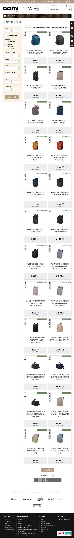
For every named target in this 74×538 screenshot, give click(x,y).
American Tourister (11, 47)
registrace (59, 6)
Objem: (7, 79)
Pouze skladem (13, 36)
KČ (66, 6)
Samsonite (11, 42)
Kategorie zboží (12, 15)
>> (59, 480)
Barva (7, 59)
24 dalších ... (48, 470)
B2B (33, 2)
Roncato (10, 44)
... (55, 480)
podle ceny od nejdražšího (60, 27)
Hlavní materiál (10, 52)
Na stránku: (44, 475)
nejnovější (28, 27)
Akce (6, 66)
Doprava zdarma (10, 72)
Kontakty (27, 2)
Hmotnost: (8, 86)
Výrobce (7, 39)
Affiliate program (9, 529)
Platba (13, 2)
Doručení (6, 2)
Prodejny (19, 2)
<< (36, 480)
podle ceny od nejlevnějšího (41, 27)
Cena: (6, 28)
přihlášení (53, 6)
